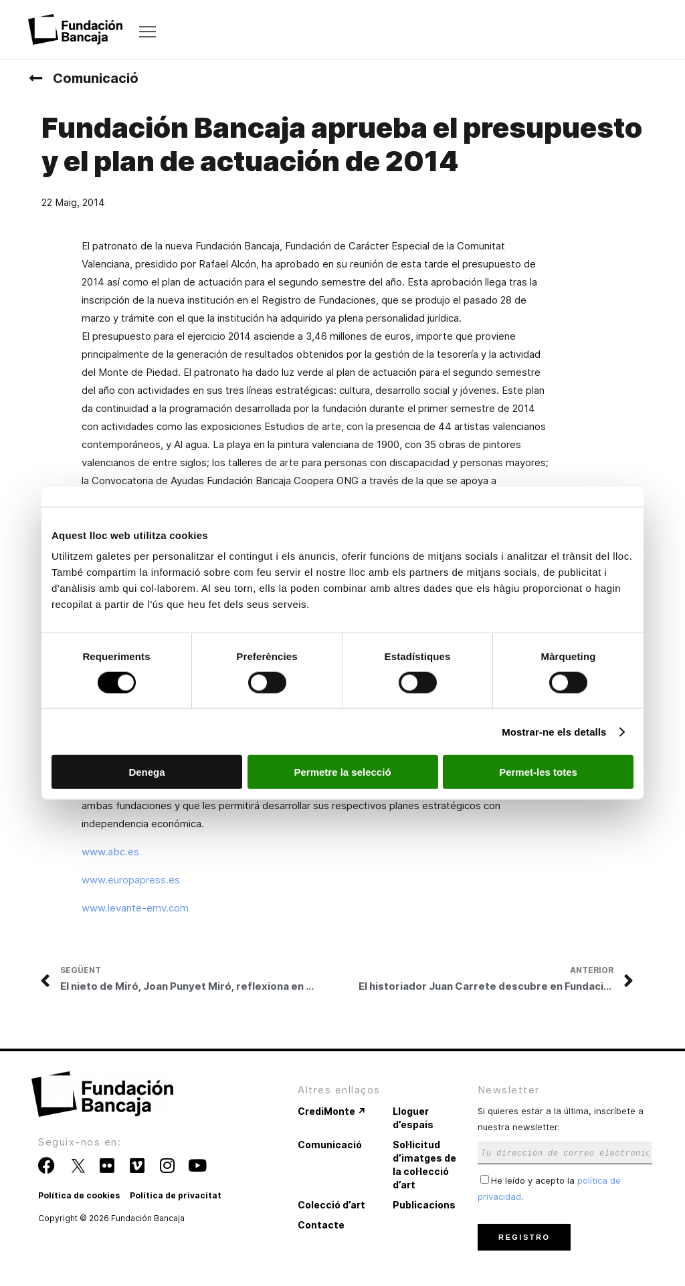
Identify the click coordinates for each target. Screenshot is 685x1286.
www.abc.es (110, 851)
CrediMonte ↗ (332, 1111)
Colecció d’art (331, 1204)
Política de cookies (79, 1195)
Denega (146, 772)
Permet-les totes (538, 772)
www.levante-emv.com (135, 907)
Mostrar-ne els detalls (554, 731)
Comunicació (95, 78)
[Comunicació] (35, 78)
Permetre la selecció (342, 772)
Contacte (321, 1224)
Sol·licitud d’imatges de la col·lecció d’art (424, 1164)
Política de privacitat (175, 1195)
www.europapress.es (131, 879)
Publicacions (424, 1204)
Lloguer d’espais (413, 1117)
